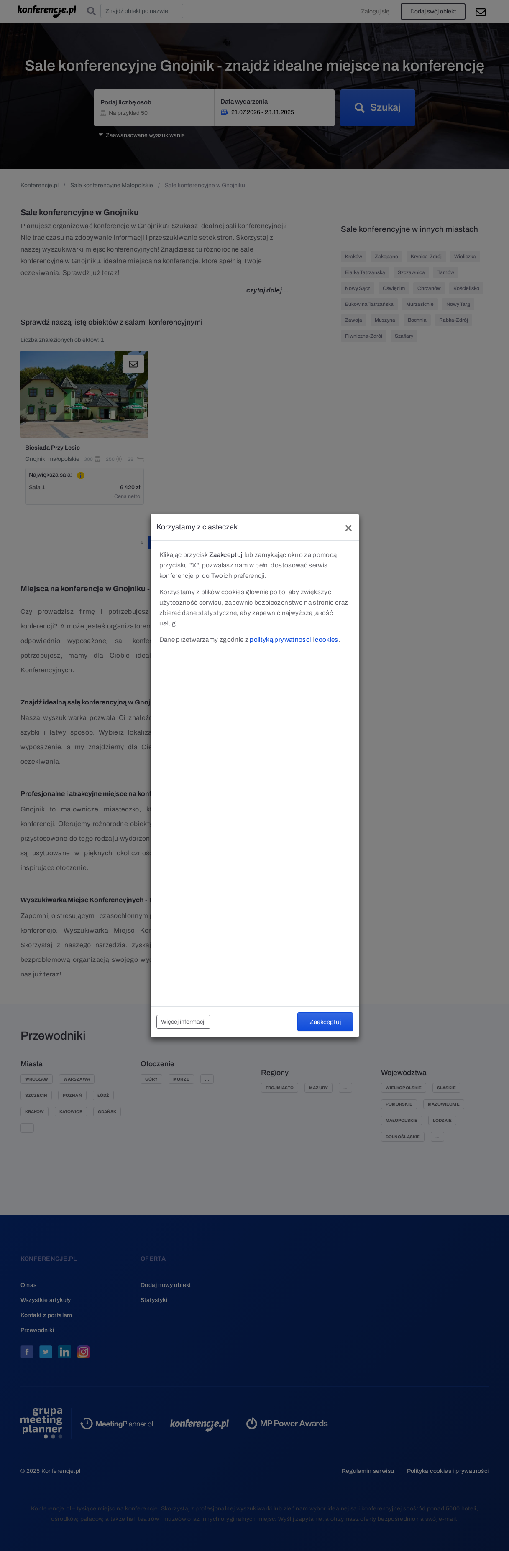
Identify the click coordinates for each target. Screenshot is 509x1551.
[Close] (348, 527)
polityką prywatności (280, 639)
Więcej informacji (183, 1022)
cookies (326, 639)
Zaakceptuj (325, 1021)
